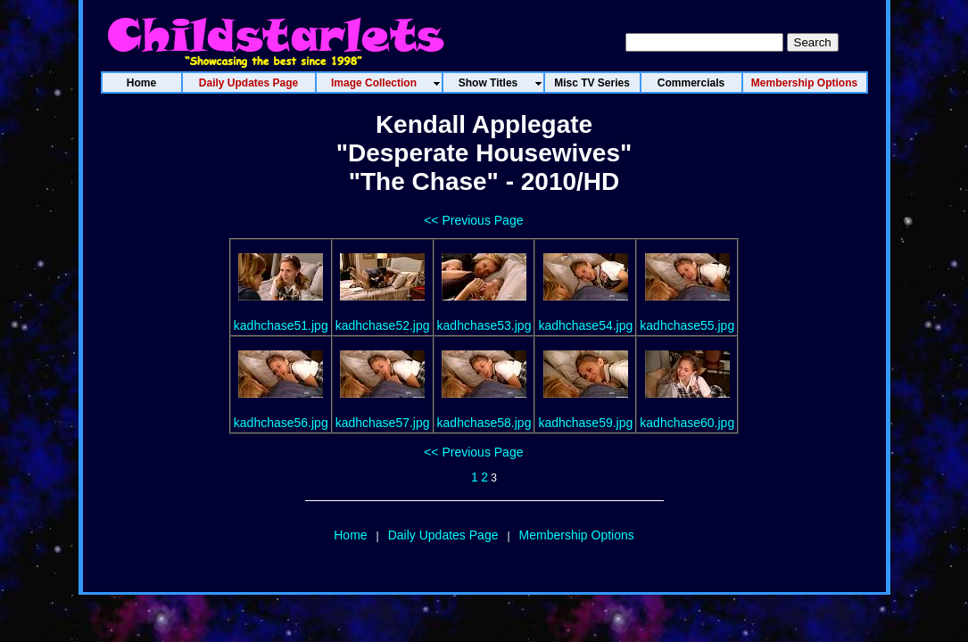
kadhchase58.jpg (484, 423)
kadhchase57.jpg (382, 423)
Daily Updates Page (443, 535)
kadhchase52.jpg (382, 325)
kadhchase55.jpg (687, 325)
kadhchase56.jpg (281, 423)
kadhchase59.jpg (585, 423)
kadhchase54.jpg (585, 325)
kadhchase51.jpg (281, 325)
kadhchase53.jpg (484, 325)
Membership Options (576, 535)
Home (350, 535)
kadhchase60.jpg (687, 423)
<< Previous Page (473, 220)
